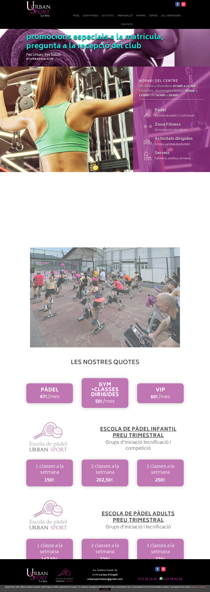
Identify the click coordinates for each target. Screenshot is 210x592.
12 (110, 341)
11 (107, 341)
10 (105, 341)
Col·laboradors (171, 16)
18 (124, 341)
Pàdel (76, 16)
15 (117, 341)
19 (127, 341)
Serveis (153, 16)
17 (122, 341)
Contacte (127, 24)
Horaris (141, 16)
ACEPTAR (105, 589)
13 (112, 341)
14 (115, 341)
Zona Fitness (90, 16)
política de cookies (198, 587)
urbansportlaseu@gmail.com (105, 579)
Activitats (108, 16)
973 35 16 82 (147, 579)
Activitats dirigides (182, 139)
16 (119, 341)
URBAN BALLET (125, 16)
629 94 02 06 (173, 579)
